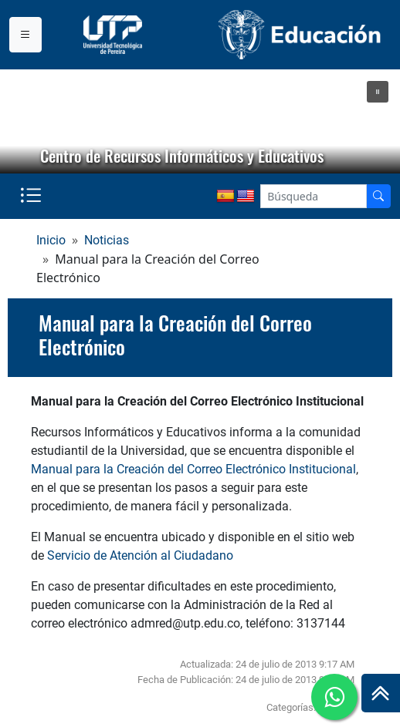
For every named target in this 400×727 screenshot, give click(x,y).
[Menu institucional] (25, 34)
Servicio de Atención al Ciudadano (140, 555)
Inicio (51, 240)
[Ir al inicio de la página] (380, 693)
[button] (377, 92)
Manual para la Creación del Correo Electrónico (175, 334)
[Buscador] (378, 196)
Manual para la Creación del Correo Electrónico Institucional (193, 469)
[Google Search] (313, 196)
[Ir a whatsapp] (334, 697)
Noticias (106, 240)
